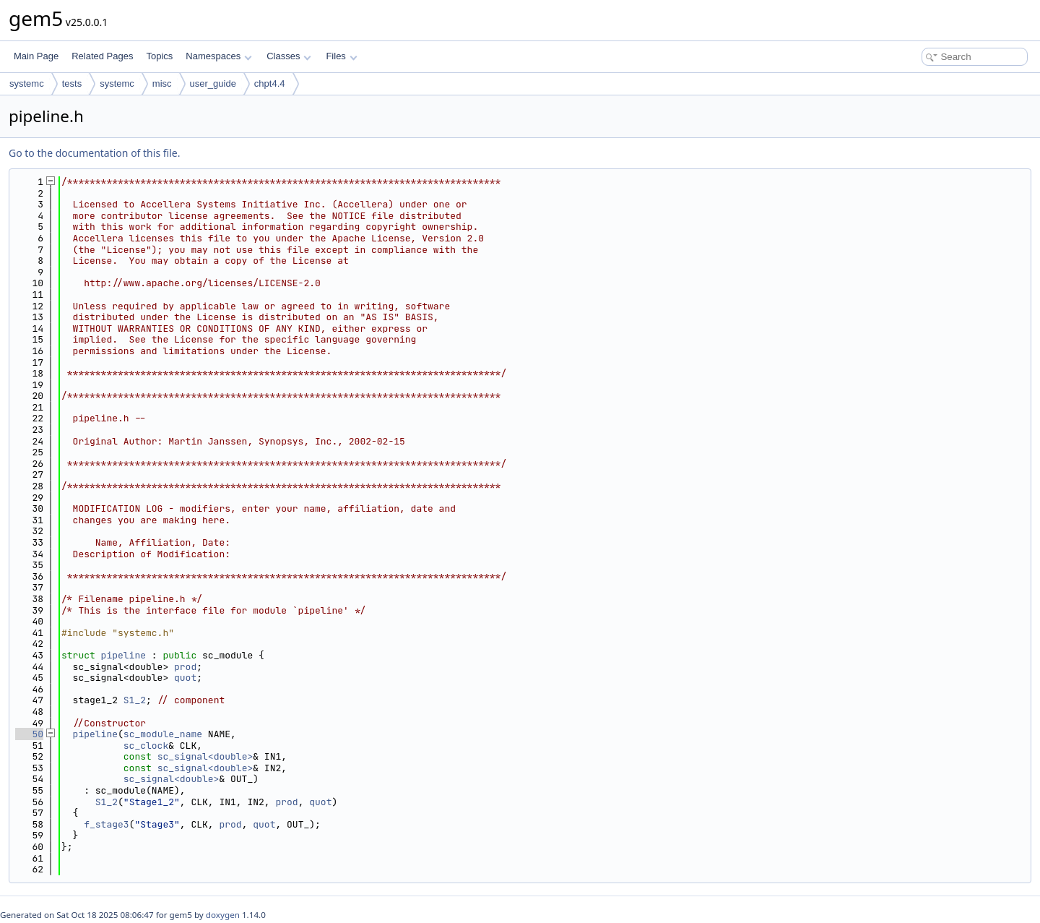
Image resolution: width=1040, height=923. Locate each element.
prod (185, 667)
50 (29, 734)
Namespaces (218, 56)
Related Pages (102, 56)
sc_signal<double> (205, 756)
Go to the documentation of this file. (94, 153)
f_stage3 (106, 824)
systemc (26, 83)
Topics (159, 56)
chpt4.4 (269, 83)
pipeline (123, 655)
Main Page (36, 56)
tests (72, 83)
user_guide (213, 83)
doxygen (223, 914)
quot (185, 677)
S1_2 (135, 700)
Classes (288, 56)
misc (162, 83)
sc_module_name (163, 734)
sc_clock (146, 745)
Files (341, 56)
